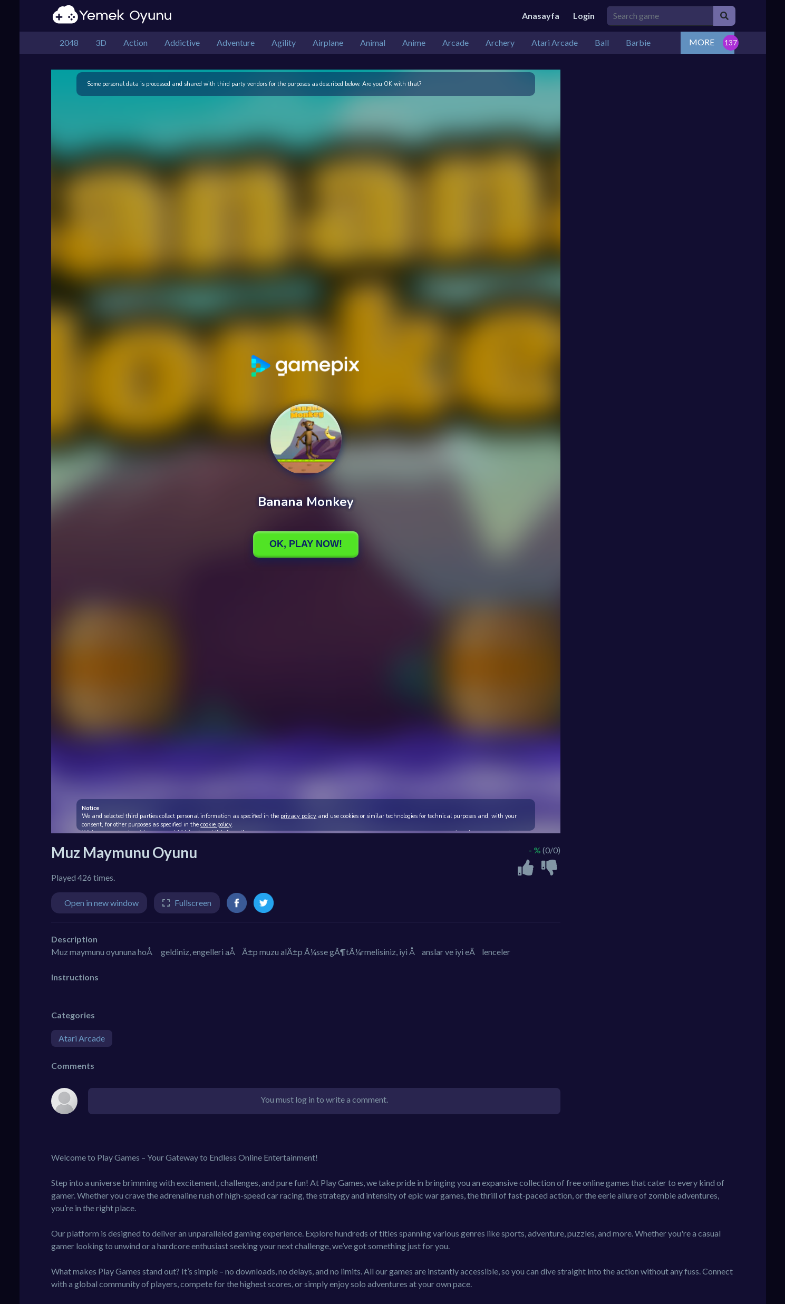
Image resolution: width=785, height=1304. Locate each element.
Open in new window (101, 903)
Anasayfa (540, 16)
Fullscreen (193, 903)
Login (584, 16)
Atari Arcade (82, 1038)
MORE (701, 42)
